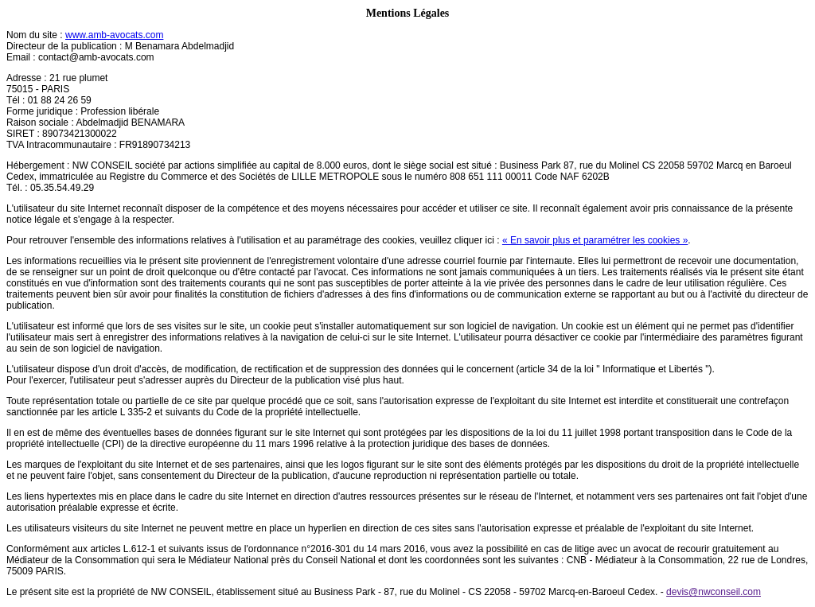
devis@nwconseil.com (713, 591)
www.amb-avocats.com (114, 35)
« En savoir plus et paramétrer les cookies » (595, 240)
